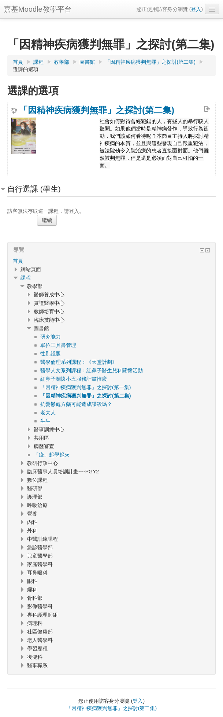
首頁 (18, 261)
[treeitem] (111, 261)
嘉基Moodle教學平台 (38, 9)
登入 (196, 9)
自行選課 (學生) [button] (34, 189)
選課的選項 (25, 69)
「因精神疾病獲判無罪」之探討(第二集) (96, 110)
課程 (26, 278)
